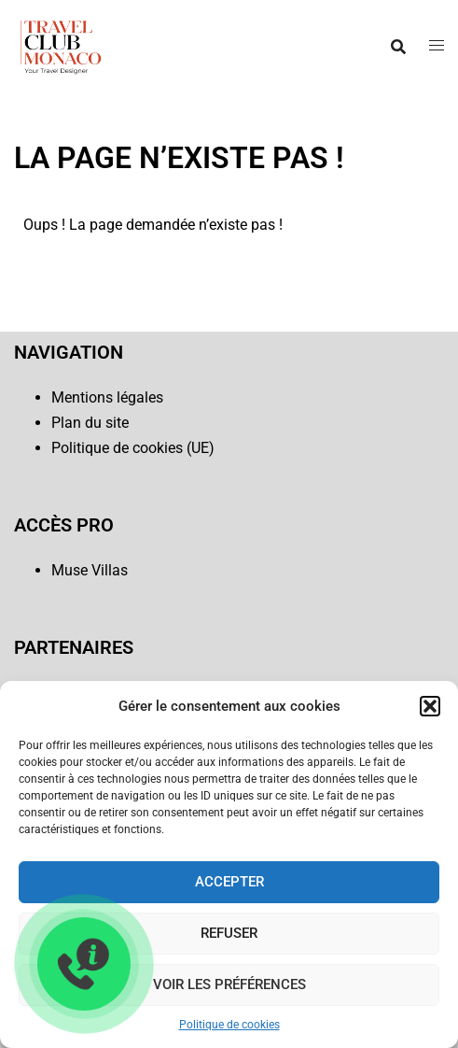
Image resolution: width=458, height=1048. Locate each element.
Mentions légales (107, 397)
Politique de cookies (229, 1024)
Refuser (229, 933)
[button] (430, 706)
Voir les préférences (229, 984)
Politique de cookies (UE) (133, 448)
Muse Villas (89, 570)
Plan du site (90, 423)
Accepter (229, 881)
